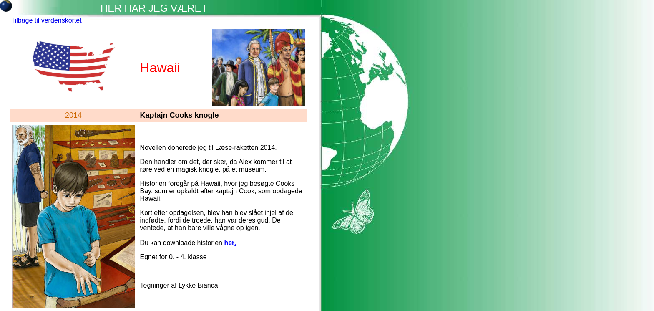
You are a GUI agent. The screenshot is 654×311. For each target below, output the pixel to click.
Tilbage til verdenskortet (46, 20)
